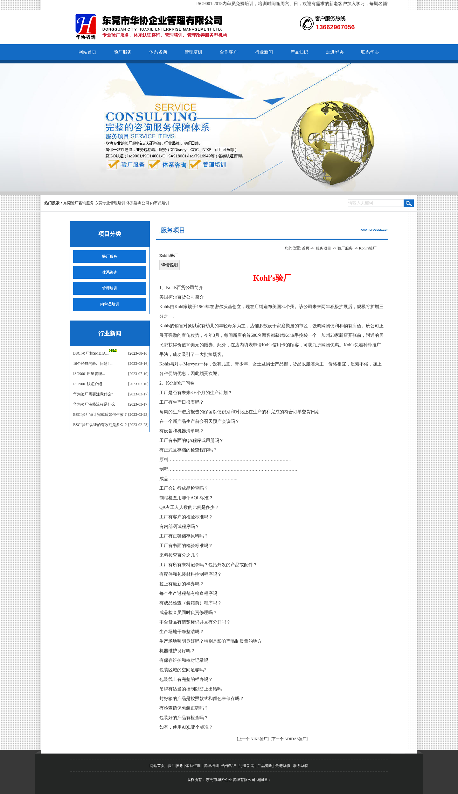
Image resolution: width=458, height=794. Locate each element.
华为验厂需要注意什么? (93, 394)
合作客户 (229, 52)
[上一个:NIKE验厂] (253, 739)
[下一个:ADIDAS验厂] (289, 739)
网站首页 (87, 52)
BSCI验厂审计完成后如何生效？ (100, 414)
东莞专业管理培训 (110, 203)
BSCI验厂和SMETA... (90, 353)
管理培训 (193, 52)
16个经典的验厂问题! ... (93, 363)
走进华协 (335, 52)
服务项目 (323, 248)
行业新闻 (264, 52)
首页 (305, 248)
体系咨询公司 (137, 203)
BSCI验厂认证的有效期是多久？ (100, 424)
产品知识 (299, 52)
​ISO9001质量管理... (89, 374)
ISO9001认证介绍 (87, 384)
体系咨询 (158, 52)
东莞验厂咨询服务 (78, 203)
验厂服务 (123, 52)
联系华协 (370, 52)
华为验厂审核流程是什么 (94, 404)
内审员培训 (159, 203)
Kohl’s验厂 (368, 248)
